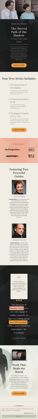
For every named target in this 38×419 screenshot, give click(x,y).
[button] (17, 300)
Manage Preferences (29, 413)
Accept (19, 416)
